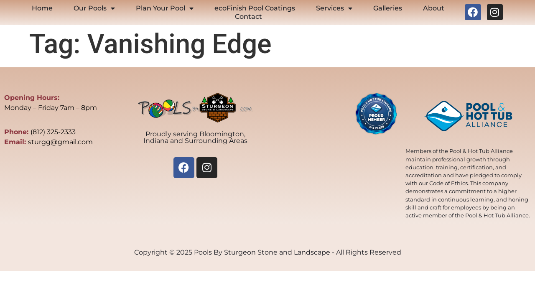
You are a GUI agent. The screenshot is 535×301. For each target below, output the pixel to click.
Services (334, 8)
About (433, 8)
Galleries (387, 8)
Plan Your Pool (165, 8)
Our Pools (94, 8)
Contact (248, 16)
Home (42, 8)
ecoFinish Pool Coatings (254, 8)
